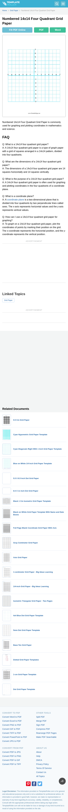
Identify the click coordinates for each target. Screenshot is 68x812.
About (39, 752)
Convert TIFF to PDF (11, 733)
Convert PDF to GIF (11, 760)
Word (58, 30)
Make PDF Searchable (46, 737)
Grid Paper (8, 300)
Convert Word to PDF (12, 717)
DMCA (39, 760)
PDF (41, 30)
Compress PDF (43, 729)
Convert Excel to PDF (12, 721)
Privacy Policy (42, 764)
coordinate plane (15, 199)
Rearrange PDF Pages (46, 733)
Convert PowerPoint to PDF (14, 737)
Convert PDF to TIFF (11, 764)
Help (38, 756)
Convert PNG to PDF (11, 725)
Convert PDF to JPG (11, 752)
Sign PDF (40, 725)
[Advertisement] (34, 263)
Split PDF (40, 717)
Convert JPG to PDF (11, 741)
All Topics (40, 776)
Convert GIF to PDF (11, 729)
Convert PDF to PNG (11, 756)
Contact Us (41, 772)
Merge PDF (41, 721)
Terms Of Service (44, 768)
